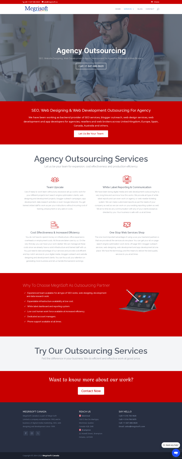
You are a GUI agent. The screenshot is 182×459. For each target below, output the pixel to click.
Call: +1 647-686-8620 (91, 67)
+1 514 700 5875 (129, 419)
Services (128, 9)
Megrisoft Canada (51, 455)
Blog (140, 9)
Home (118, 9)
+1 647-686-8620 (130, 423)
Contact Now (91, 391)
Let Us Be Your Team (91, 133)
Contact (150, 9)
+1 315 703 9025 (129, 416)
